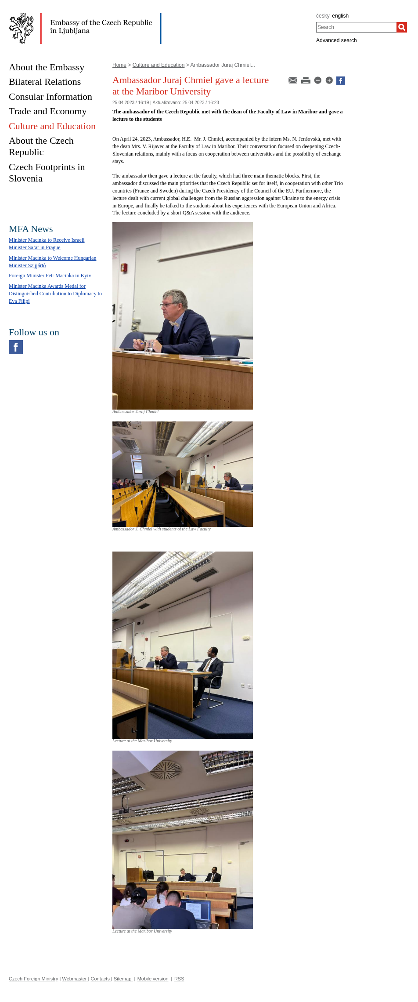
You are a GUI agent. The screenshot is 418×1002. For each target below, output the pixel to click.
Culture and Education (159, 65)
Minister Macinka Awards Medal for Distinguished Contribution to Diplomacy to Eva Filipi (55, 293)
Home (119, 65)
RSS (179, 978)
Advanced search (336, 40)
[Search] (401, 27)
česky (323, 16)
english (340, 16)
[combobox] (356, 27)
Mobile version (153, 978)
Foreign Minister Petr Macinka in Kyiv (50, 275)
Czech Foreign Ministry (33, 978)
